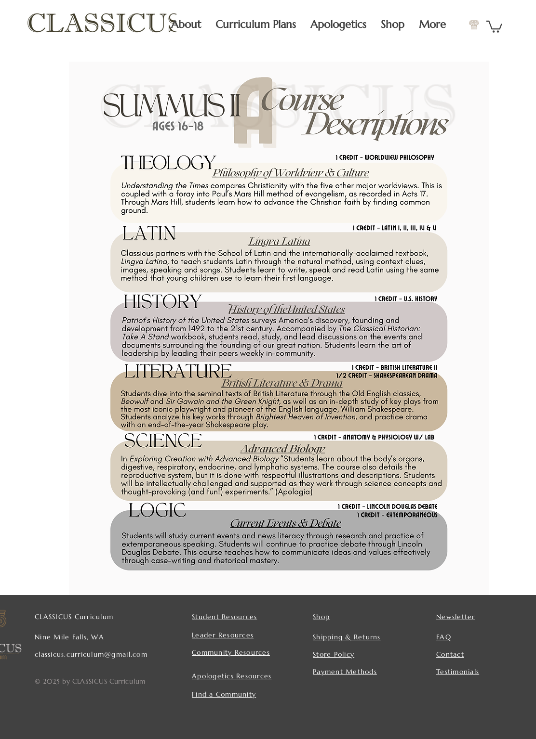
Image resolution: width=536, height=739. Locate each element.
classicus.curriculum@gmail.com (91, 654)
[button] (494, 26)
